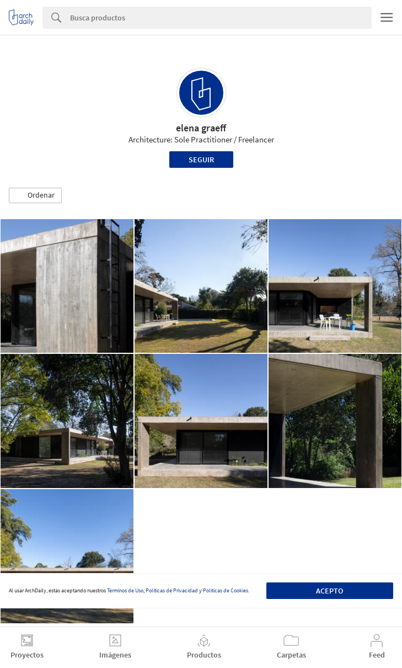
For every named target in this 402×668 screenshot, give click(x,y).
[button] (35, 195)
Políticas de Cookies (225, 590)
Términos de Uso (125, 590)
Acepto (329, 591)
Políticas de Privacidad (172, 590)
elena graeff (201, 127)
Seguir (201, 160)
